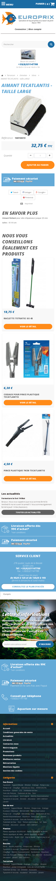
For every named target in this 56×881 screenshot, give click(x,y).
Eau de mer (8, 805)
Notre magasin (10, 747)
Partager (27, 192)
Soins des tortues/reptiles (36, 867)
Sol (33, 855)
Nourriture (6, 790)
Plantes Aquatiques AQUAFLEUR (14, 831)
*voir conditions (18, 532)
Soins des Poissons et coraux (30, 819)
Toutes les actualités (28, 512)
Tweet (14, 192)
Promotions (8, 751)
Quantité (8, 155)
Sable (45, 822)
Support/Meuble (17, 785)
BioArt (17, 837)
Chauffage (16, 788)
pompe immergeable (19, 867)
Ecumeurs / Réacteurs (10, 811)
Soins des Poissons (9, 793)
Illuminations (35, 852)
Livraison (7, 740)
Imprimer (29, 203)
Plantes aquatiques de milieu (13, 834)
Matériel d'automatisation (40, 796)
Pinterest (28, 197)
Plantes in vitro (8, 837)
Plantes (6, 828)
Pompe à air (7, 788)
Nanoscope (35, 816)
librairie (5, 840)
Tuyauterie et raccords (11, 799)
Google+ (41, 192)
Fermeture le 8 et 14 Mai (13, 498)
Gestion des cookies (12, 770)
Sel (41, 822)
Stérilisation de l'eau (30, 790)
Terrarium (8, 861)
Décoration (31, 799)
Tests (34, 793)
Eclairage (35, 785)
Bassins (6, 843)
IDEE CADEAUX (42, 799)
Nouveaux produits (12, 755)
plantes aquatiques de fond (33, 834)
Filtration (28, 785)
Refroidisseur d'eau (28, 788)
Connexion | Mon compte (28, 29)
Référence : (7, 137)
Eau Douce (8, 782)
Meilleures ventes (11, 759)
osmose (43, 816)
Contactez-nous (11, 744)
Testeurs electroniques (10, 796)
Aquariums (6, 785)
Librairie (5, 802)
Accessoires (48, 855)
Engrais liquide (30, 837)
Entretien (23, 799)
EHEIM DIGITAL (41, 788)
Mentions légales (11, 767)
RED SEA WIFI (24, 811)
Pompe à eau (44, 785)
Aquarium (6, 808)
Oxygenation (24, 849)
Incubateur (24, 872)
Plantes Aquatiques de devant (37, 831)
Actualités (8, 736)
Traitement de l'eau (24, 793)
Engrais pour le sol (43, 837)
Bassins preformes (15, 846)
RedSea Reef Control (38, 811)
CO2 (20, 790)
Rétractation (9, 763)
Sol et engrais (24, 796)
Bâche (5, 846)
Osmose (14, 790)
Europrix (7, 594)
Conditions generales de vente (18, 732)
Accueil (6, 728)
